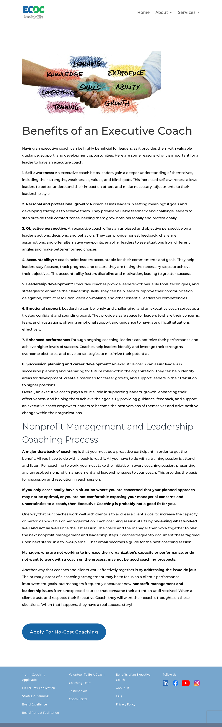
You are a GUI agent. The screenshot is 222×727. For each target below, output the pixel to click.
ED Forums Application (38, 688)
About (161, 13)
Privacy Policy (125, 704)
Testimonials (78, 691)
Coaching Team (80, 683)
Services (187, 13)
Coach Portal (78, 699)
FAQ (119, 696)
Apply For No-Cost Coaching (64, 632)
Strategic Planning (35, 696)
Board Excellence (34, 704)
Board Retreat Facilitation (40, 712)
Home (143, 13)
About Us (122, 688)
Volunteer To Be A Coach (86, 674)
